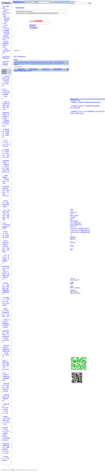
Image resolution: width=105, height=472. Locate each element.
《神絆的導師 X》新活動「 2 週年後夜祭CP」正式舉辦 (6, 387)
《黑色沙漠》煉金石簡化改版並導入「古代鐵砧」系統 (5, 312)
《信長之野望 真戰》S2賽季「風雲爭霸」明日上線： (6, 105)
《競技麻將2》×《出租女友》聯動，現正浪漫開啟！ (5, 301)
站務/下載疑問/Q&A (76, 225)
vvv (71, 234)
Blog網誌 (5, 36)
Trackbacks (19, 8)
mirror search (74, 99)
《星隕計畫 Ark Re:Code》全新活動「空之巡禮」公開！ (5, 408)
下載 (3, 47)
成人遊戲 (5, 34)
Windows (5, 63)
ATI (15, 62)
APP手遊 (5, 28)
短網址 (72, 246)
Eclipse (20, 70)
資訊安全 (72, 242)
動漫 (4, 16)
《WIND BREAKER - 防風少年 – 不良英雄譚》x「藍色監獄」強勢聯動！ (6, 246)
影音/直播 (6, 18)
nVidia (18, 62)
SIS (24, 62)
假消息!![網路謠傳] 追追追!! (5, 43)
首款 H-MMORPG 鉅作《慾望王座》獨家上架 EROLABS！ (6, 365)
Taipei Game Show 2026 (6, 13)
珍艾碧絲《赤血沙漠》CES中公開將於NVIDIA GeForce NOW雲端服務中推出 (6, 434)
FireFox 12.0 (45, 69)
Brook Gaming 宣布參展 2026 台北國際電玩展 (6, 376)
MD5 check (17, 56)
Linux (29, 70)
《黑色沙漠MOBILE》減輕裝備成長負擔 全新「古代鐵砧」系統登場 (6, 351)
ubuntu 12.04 (21, 69)
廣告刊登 (72, 226)
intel (21, 62)
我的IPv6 (72, 239)
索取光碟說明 (74, 221)
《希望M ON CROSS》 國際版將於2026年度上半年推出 (6, 323)
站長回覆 (72, 217)
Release (17, 50)
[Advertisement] (87, 22)
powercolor (45, 62)
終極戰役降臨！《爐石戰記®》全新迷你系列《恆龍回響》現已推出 (5, 336)
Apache (25, 70)
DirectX (16, 64)
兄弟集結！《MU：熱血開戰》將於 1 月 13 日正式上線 (6, 420)
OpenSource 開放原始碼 (6, 56)
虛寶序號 (5, 32)
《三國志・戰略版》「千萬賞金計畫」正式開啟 (5, 179)
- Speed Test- (18, 66)
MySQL (16, 70)
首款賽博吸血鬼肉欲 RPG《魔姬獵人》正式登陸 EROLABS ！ (5, 192)
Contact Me (73, 212)
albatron (51, 62)
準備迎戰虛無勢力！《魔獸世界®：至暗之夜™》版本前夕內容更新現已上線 (5, 166)
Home (72, 211)
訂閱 (71, 219)
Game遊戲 (5, 30)
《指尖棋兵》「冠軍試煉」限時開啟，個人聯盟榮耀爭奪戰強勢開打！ (5, 288)
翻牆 (71, 249)
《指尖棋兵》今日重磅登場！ (5, 458)
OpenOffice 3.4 (57, 69)
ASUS (40, 62)
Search (73, 1)
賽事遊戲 (5, 20)
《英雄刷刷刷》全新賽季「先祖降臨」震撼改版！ (5, 133)
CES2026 (6, 10)
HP (32, 62)
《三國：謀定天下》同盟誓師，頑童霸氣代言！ (5, 259)
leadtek (35, 62)
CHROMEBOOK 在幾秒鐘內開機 (80, 232)
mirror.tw (72, 278)
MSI (26, 62)
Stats (71, 214)
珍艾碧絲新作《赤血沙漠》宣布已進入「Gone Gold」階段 (6, 153)
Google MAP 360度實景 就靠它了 (80, 228)
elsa (29, 62)
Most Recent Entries (4, 71)
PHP (67, 69)
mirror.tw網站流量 (75, 223)
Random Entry (75, 100)
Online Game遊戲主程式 (6, 50)
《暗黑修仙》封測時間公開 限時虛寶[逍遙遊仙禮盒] (85, 102)
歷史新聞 (5, 65)
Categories (6, 3)
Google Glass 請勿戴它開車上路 (79, 230)
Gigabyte (61, 62)
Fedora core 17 (33, 69)
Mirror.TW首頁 (74, 215)
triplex (56, 62)
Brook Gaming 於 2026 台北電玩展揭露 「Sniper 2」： (6, 93)
